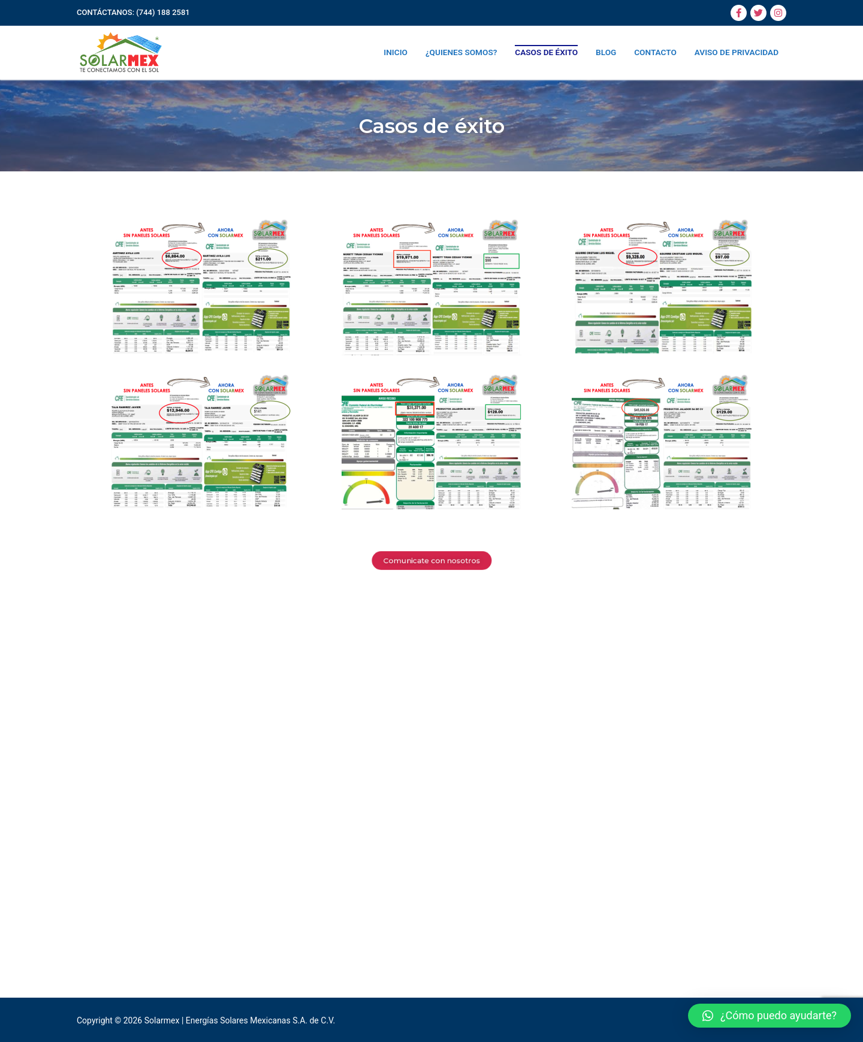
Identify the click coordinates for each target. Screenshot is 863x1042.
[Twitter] (758, 13)
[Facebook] (739, 13)
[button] (769, 1016)
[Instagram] (778, 13)
